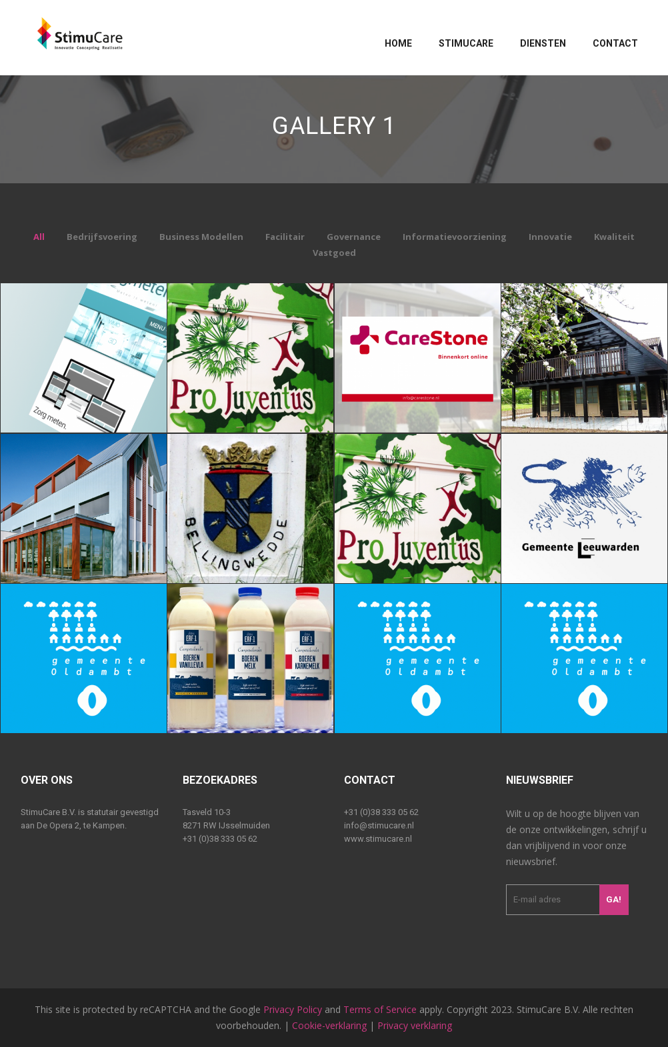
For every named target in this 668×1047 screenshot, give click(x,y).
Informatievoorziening (455, 237)
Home (398, 43)
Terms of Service (380, 1009)
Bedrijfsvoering (102, 237)
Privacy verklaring (414, 1025)
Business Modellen (201, 237)
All (39, 237)
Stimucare (466, 43)
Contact (615, 43)
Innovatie (550, 237)
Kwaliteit (614, 237)
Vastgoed (334, 253)
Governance (354, 237)
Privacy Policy (292, 1009)
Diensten (543, 43)
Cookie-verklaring (329, 1025)
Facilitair (285, 237)
